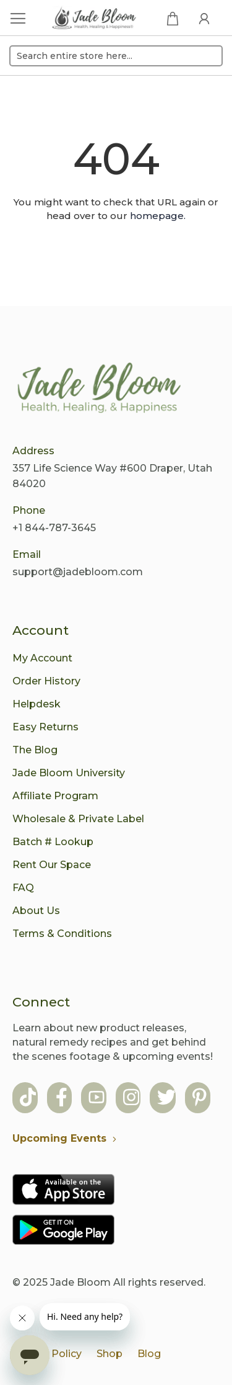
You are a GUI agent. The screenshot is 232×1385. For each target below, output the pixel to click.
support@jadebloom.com (77, 572)
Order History (46, 681)
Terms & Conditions (62, 933)
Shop (109, 1354)
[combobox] (116, 55)
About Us (36, 911)
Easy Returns (45, 727)
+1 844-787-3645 (54, 528)
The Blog (35, 750)
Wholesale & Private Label (78, 819)
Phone (28, 510)
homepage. (158, 216)
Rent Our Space (51, 865)
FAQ (23, 888)
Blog (149, 1354)
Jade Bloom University (68, 773)
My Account (42, 658)
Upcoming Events (67, 1138)
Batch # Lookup (52, 842)
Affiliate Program (55, 796)
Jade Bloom (80, 1282)
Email (26, 554)
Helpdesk (36, 704)
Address (33, 451)
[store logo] (94, 19)
